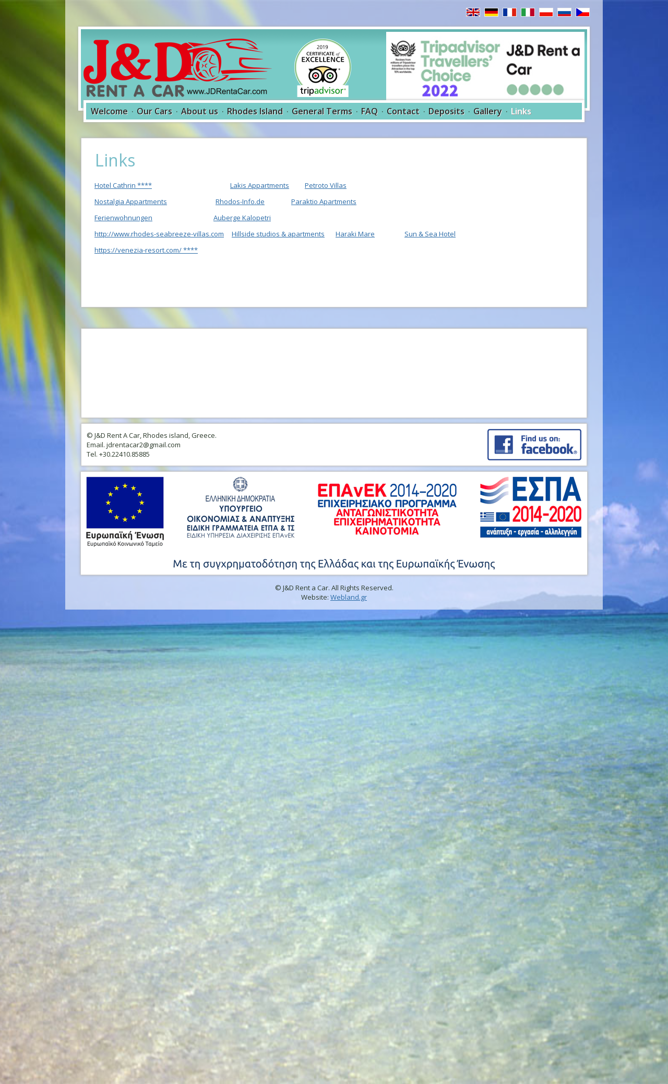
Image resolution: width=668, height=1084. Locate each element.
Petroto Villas (326, 185)
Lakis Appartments (259, 185)
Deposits (446, 111)
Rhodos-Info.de (240, 201)
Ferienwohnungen (123, 217)
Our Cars (154, 111)
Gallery (487, 111)
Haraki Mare (355, 234)
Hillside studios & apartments (278, 234)
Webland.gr (348, 597)
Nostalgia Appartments (130, 201)
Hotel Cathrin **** (123, 185)
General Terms (322, 111)
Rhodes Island (255, 111)
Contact (403, 111)
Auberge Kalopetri (242, 217)
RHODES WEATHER (334, 373)
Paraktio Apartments (323, 201)
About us (199, 111)
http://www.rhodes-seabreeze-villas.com (159, 234)
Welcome (109, 111)
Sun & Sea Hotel (430, 234)
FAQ (369, 111)
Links (521, 111)
